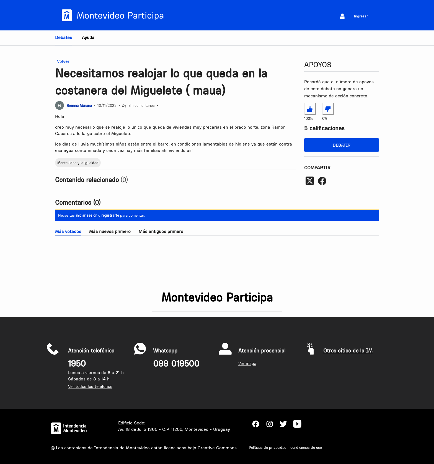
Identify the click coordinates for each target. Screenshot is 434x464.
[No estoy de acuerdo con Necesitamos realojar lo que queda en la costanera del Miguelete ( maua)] (328, 109)
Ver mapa (247, 363)
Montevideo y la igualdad (78, 162)
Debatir (341, 145)
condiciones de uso (306, 447)
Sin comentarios (141, 105)
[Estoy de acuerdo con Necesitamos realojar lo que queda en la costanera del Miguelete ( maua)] (310, 109)
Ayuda (88, 37)
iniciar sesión (86, 215)
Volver (62, 61)
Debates (63, 37)
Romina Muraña (79, 105)
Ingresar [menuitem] (361, 16)
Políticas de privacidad (267, 447)
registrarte (110, 215)
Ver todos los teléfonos (90, 386)
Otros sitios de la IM (348, 350)
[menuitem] (342, 16)
